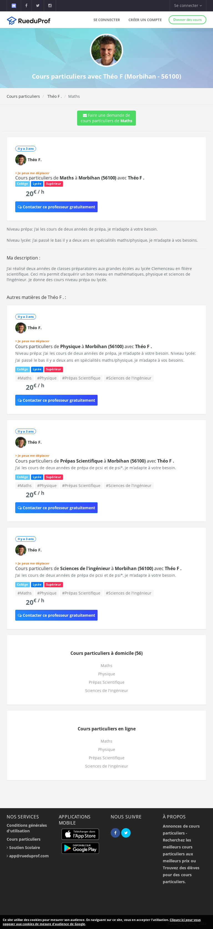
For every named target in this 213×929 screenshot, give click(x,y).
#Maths (24, 378)
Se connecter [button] (188, 5)
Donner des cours (187, 19)
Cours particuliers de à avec (79, 178)
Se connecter (106, 19)
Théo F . (54, 96)
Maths (106, 665)
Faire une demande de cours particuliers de (106, 118)
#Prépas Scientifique (81, 378)
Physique (106, 673)
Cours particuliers (23, 96)
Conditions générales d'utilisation (27, 828)
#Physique (47, 378)
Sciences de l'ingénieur (106, 690)
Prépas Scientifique (107, 682)
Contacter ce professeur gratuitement (56, 206)
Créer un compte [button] (145, 19)
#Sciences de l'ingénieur (128, 378)
